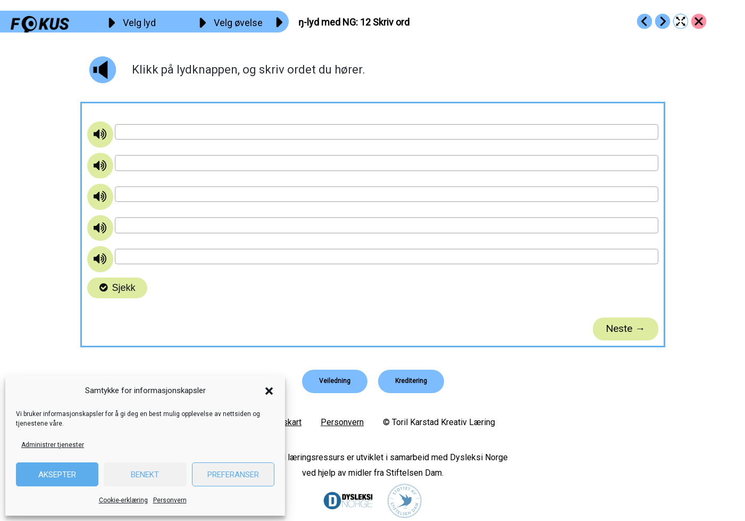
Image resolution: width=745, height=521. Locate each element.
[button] (269, 391)
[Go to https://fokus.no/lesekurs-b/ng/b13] (663, 21)
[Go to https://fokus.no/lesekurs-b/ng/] (699, 21)
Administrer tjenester (52, 445)
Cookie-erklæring (123, 500)
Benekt (145, 474)
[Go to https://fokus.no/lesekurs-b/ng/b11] (644, 21)
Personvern (170, 500)
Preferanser (233, 474)
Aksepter (57, 474)
